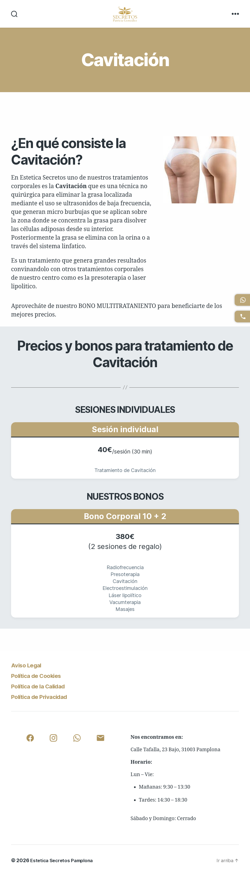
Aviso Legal (28, 665)
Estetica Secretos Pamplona (64, 860)
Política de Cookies (40, 676)
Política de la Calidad (42, 686)
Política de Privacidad (44, 697)
